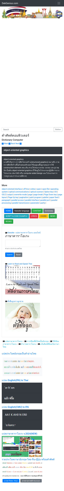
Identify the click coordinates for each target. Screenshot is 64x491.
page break (38, 194)
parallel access (17, 200)
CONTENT (37, 211)
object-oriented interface (12, 189)
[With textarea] (23, 243)
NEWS (52, 216)
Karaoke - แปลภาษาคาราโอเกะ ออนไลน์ (24, 233)
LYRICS (34, 216)
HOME (8, 211)
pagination (24, 197)
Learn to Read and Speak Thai (20, 264)
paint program (35, 197)
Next (18, 143)
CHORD (43, 216)
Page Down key (50, 194)
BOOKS (9, 221)
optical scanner (36, 192)
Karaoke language (21, 211)
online (32, 189)
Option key (48, 192)
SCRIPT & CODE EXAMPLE (16, 216)
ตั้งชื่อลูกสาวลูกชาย (15, 301)
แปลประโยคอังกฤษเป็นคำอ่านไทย (19, 353)
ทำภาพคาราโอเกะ (28, 344)
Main (5, 143)
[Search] (28, 129)
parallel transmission (20, 203)
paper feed (54, 197)
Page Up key (13, 197)
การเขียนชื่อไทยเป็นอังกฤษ (37, 341)
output (10, 194)
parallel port (45, 200)
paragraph (6, 200)
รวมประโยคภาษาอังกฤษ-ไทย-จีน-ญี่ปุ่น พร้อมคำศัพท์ (28, 459)
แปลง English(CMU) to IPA (15, 407)
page (30, 194)
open (39, 189)
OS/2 (4, 194)
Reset (18, 255)
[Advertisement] (21, 35)
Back (12, 143)
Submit (9, 255)
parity (43, 203)
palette (45, 197)
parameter (35, 203)
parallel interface (32, 200)
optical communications (19, 192)
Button (58, 129)
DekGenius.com (10, 3)
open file (45, 189)
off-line (26, 189)
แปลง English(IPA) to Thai (15, 380)
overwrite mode (20, 194)
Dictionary (49, 211)
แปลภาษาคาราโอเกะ (14, 341)
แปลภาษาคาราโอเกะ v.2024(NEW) (19, 433)
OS (55, 192)
